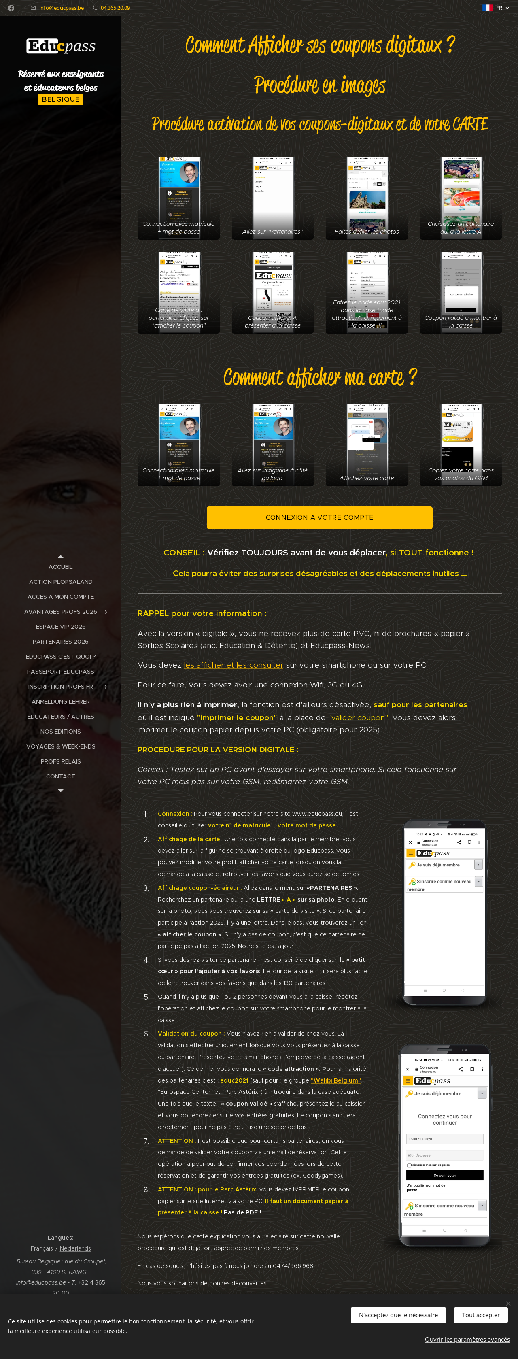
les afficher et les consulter (233, 665)
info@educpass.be (61, 7)
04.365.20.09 (115, 7)
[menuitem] (60, 567)
